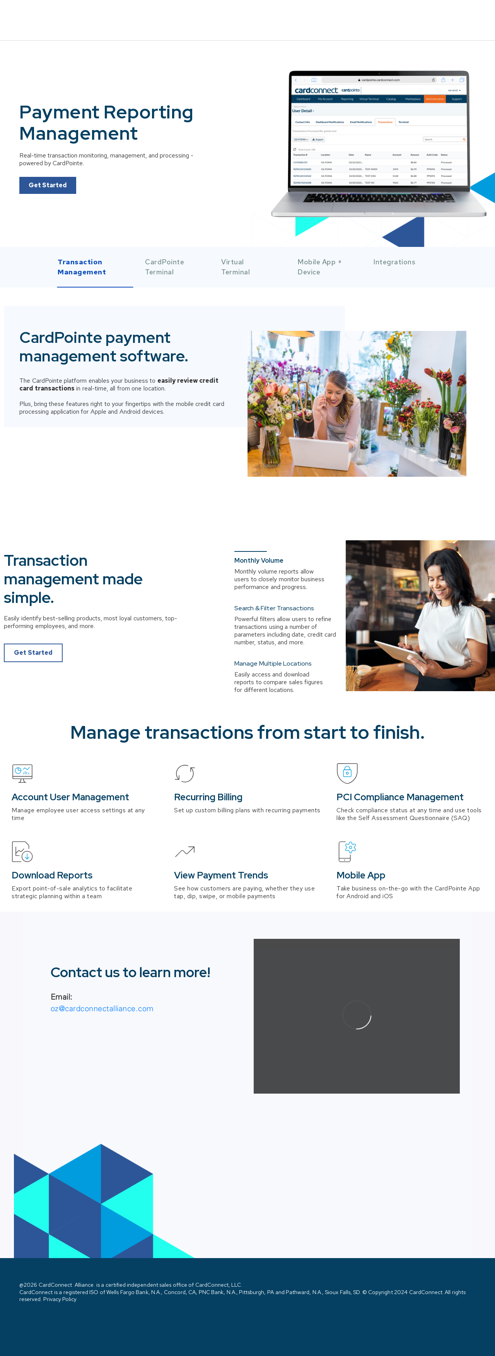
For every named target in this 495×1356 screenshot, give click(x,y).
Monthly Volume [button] (258, 550)
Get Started (48, 174)
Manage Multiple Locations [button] (273, 622)
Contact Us (449, 14)
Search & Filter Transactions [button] (274, 598)
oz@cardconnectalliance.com (102, 998)
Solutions (387, 14)
